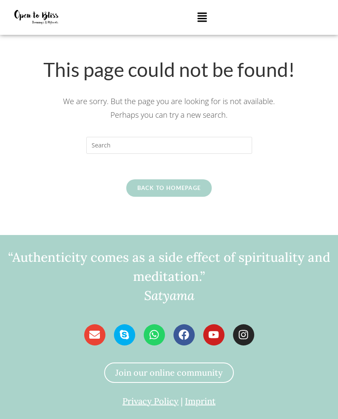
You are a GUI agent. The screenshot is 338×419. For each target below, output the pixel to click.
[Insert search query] (169, 145)
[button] (201, 17)
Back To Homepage (169, 187)
